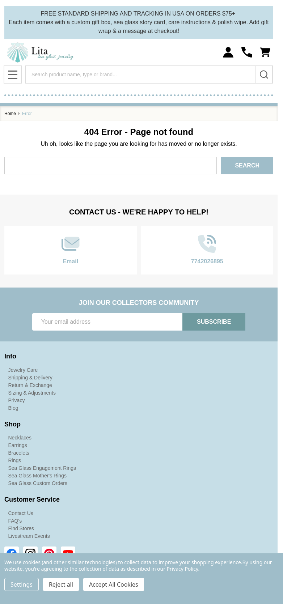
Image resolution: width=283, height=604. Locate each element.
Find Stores (21, 528)
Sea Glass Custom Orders (37, 483)
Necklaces (20, 438)
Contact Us (20, 513)
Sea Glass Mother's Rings (37, 475)
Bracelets (18, 453)
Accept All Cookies (113, 584)
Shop (12, 424)
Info (10, 356)
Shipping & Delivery (30, 377)
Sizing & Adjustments (32, 393)
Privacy (16, 400)
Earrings (17, 445)
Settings (21, 584)
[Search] (264, 74)
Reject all (61, 584)
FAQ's (15, 521)
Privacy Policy (182, 568)
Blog (13, 408)
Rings (14, 460)
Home (10, 113)
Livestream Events (29, 536)
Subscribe (214, 322)
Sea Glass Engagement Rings (42, 468)
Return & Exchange (30, 385)
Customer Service (32, 499)
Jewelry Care (23, 370)
